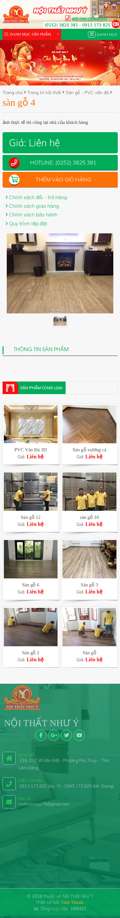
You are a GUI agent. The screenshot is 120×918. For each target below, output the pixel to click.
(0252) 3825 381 (61, 25)
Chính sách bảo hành (33, 214)
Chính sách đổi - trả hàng (38, 197)
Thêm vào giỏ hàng (63, 179)
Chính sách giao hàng (34, 206)
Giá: (30, 453)
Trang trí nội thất (44, 92)
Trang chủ (13, 92)
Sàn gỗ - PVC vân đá (87, 92)
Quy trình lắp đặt (28, 223)
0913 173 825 (96, 25)
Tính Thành (72, 899)
